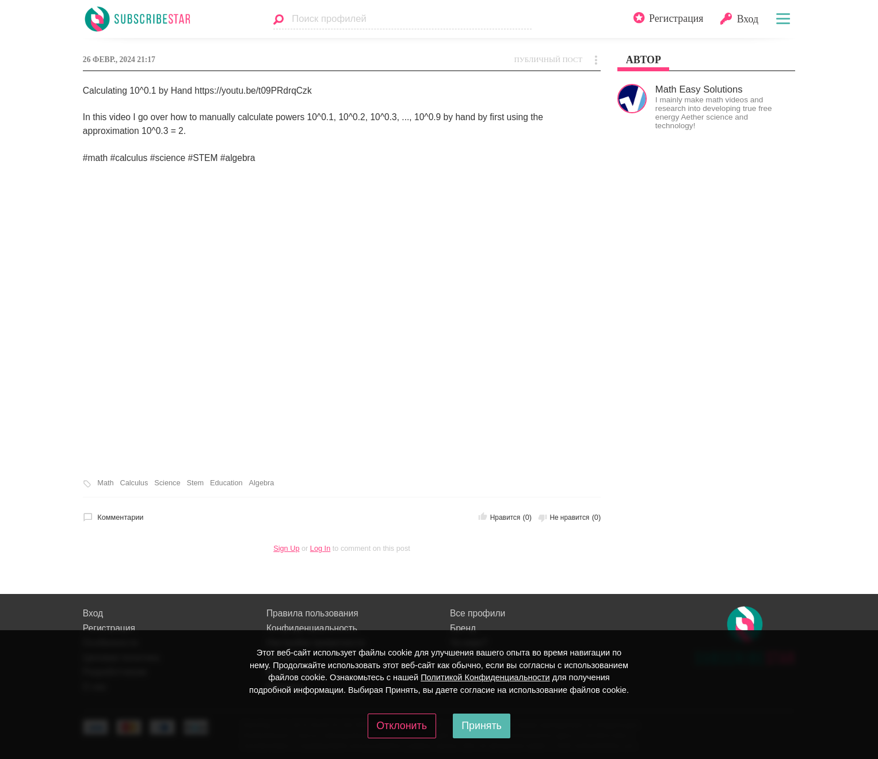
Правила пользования (312, 613)
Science (167, 483)
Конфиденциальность (311, 628)
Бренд (463, 628)
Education (226, 483)
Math (105, 483)
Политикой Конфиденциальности (485, 677)
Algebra (261, 483)
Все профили (477, 613)
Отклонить (401, 725)
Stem (195, 483)
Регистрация (109, 628)
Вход (93, 613)
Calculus (134, 483)
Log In (320, 548)
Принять (481, 725)
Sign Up (286, 548)
